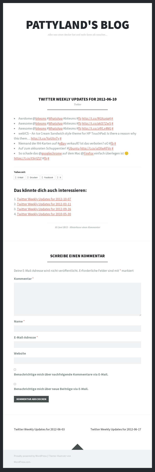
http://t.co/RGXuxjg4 (96, 118)
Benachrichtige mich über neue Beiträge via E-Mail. (51, 389)
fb (79, 118)
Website (20, 353)
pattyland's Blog (77, 24)
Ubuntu (74, 148)
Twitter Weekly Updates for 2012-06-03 (41, 430)
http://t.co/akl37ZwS (96, 123)
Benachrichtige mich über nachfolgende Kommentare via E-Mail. (61, 375)
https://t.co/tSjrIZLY (28, 158)
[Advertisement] (78, 74)
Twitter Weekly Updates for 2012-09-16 (44, 209)
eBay (62, 143)
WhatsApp (56, 118)
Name (19, 320)
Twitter (77, 104)
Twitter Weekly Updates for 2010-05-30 (44, 214)
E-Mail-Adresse (26, 337)
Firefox (89, 153)
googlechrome (51, 153)
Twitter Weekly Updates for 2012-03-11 (44, 204)
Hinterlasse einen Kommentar (85, 227)
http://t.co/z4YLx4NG (96, 128)
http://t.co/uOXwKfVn (95, 148)
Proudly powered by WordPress (30, 456)
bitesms (40, 118)
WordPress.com (22, 462)
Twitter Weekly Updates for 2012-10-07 (44, 199)
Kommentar (24, 278)
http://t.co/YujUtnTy (45, 138)
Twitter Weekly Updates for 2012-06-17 (114, 430)
